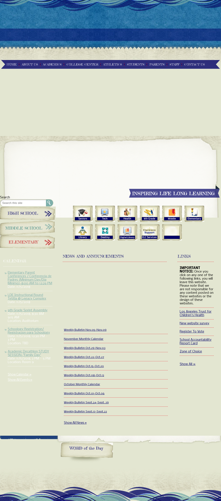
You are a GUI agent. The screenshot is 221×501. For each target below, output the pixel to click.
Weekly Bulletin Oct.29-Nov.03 (84, 348)
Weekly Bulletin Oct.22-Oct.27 (84, 357)
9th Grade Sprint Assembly (28, 310)
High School (28, 213)
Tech (105, 214)
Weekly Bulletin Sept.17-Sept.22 (85, 411)
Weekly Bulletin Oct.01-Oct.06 (84, 393)
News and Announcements (93, 256)
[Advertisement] (110, 31)
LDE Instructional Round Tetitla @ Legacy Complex (27, 296)
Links (184, 256)
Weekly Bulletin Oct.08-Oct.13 (84, 375)
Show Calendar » (19, 374)
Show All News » (75, 423)
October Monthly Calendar (82, 384)
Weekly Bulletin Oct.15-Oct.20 (84, 366)
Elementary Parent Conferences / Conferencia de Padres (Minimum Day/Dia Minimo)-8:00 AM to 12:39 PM (30, 278)
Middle (172, 214)
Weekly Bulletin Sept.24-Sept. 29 (86, 402)
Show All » (188, 364)
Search (5, 197)
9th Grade (150, 214)
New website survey (194, 323)
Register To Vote (192, 331)
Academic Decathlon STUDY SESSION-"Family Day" (28, 353)
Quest (105, 232)
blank (172, 232)
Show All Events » (20, 380)
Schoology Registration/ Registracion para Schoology (29, 331)
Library (83, 232)
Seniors (83, 214)
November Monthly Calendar (83, 339)
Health (127, 214)
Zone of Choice (191, 351)
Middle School (28, 227)
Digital (127, 232)
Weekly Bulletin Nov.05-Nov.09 (85, 330)
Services (150, 232)
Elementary (28, 242)
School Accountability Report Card (195, 341)
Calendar (14, 260)
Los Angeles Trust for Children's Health (195, 313)
